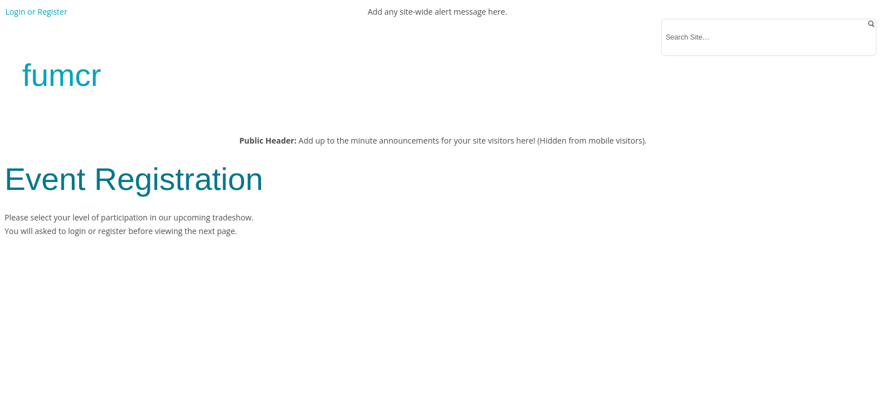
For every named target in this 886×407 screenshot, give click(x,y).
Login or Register (36, 11)
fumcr (61, 75)
